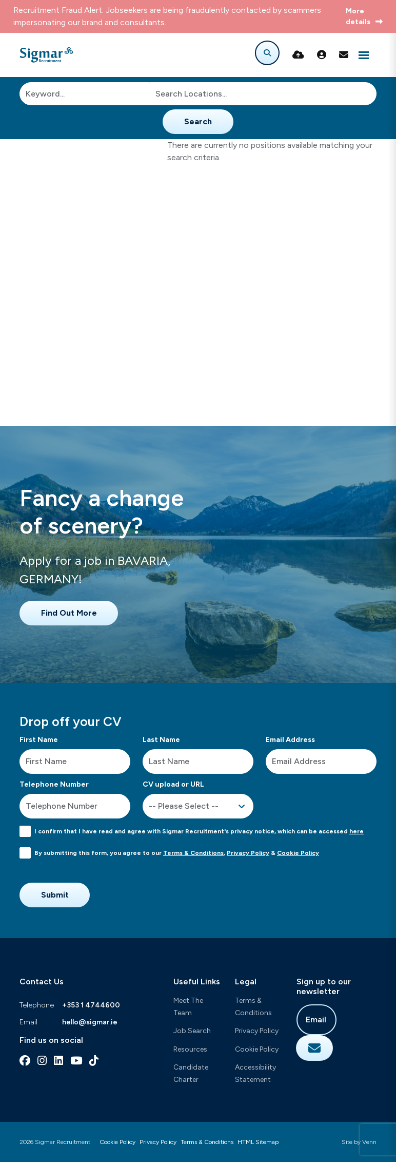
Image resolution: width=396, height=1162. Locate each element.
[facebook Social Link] (24, 1060)
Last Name (161, 739)
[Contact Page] (343, 55)
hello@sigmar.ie (89, 1022)
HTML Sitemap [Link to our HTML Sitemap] (258, 1142)
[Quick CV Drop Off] (298, 55)
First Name (38, 739)
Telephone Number (54, 784)
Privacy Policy (248, 852)
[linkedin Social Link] (58, 1060)
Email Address (290, 739)
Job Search (192, 1030)
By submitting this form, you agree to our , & (176, 852)
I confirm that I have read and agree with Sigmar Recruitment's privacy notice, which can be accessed (199, 831)
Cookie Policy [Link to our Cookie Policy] (117, 1142)
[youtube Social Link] (76, 1060)
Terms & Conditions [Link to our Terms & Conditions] (207, 1142)
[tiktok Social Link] (93, 1060)
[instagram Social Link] (42, 1060)
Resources (190, 1049)
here (356, 831)
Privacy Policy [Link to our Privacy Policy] (158, 1142)
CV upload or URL (173, 784)
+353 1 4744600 (91, 1005)
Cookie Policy (298, 852)
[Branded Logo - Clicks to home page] (46, 55)
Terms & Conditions (193, 852)
